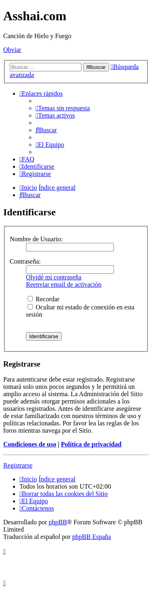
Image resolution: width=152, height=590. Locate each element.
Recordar (44, 299)
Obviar (12, 49)
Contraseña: (25, 261)
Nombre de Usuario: (36, 239)
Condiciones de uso (29, 444)
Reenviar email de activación (63, 284)
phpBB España (91, 536)
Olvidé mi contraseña (53, 277)
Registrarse (17, 465)
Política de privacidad (91, 444)
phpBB (58, 522)
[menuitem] (63, 108)
